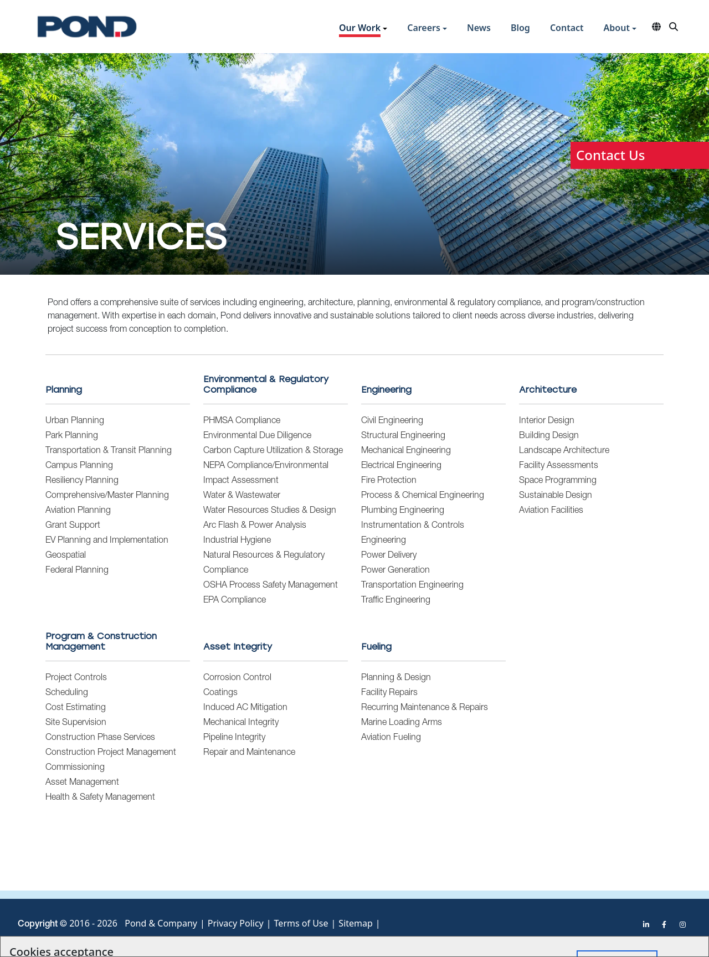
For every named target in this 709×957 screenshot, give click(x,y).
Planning (63, 389)
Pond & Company (161, 923)
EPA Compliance (234, 600)
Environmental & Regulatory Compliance (265, 384)
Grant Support (72, 526)
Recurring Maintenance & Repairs (424, 708)
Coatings (220, 693)
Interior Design (546, 421)
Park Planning (71, 436)
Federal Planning (77, 571)
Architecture (548, 389)
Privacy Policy (236, 923)
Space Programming (558, 481)
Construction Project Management (110, 753)
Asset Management (82, 783)
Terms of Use (301, 923)
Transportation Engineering (412, 586)
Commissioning (75, 768)
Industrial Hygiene (237, 541)
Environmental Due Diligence (257, 436)
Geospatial (65, 556)
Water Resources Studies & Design (269, 511)
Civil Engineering (392, 421)
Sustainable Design (555, 496)
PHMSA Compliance (241, 421)
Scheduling (66, 693)
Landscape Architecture (564, 451)
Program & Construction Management (101, 641)
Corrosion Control (237, 678)
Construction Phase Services (100, 738)
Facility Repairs (389, 693)
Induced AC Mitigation (245, 708)
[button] (363, 29)
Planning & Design (396, 678)
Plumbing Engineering (402, 511)
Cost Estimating (75, 708)
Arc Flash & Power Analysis (254, 526)
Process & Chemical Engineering (422, 496)
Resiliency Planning (82, 481)
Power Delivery (389, 556)
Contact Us (610, 155)
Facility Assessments (558, 466)
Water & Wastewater (241, 496)
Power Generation (395, 571)
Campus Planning (79, 466)
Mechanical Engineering (406, 451)
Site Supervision (75, 723)
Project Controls (76, 678)
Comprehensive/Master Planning (107, 496)
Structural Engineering (403, 436)
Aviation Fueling (391, 738)
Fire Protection (389, 481)
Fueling (376, 646)
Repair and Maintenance (249, 753)
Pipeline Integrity (234, 738)
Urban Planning (74, 421)
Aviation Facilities (551, 511)
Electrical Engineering (401, 466)
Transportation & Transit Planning (108, 451)
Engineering (386, 389)
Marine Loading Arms (401, 723)
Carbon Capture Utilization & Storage (273, 451)
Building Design (549, 436)
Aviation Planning (78, 511)
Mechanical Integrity (241, 723)
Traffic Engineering (395, 600)
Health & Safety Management (100, 798)
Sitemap (355, 923)
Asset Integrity (237, 646)
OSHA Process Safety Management (270, 586)
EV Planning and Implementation (106, 541)
